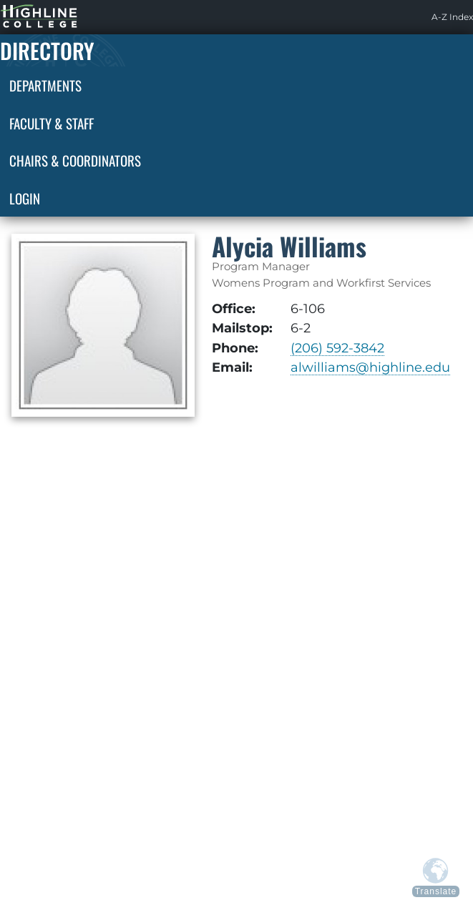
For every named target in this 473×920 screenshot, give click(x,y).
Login (24, 198)
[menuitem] (452, 17)
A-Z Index (452, 16)
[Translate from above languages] (435, 877)
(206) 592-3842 (337, 347)
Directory (47, 50)
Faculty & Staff (51, 123)
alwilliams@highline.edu (370, 367)
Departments (45, 85)
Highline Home (24, 17)
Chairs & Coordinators (75, 160)
